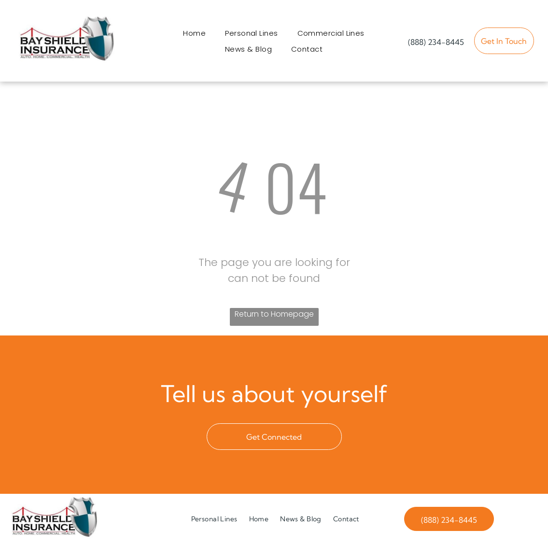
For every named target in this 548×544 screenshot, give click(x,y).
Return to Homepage (274, 314)
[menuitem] (194, 33)
